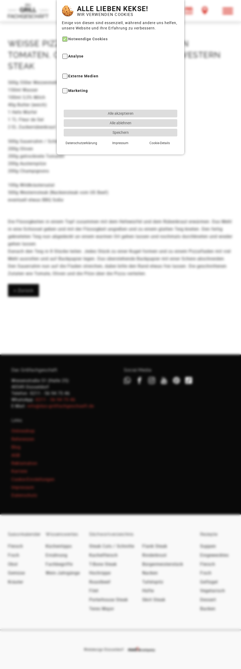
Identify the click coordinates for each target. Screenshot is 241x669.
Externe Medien (83, 63)
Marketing (78, 78)
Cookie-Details (159, 130)
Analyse (76, 44)
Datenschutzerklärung (81, 130)
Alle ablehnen (120, 110)
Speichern (121, 119)
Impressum (120, 130)
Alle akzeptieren (121, 100)
